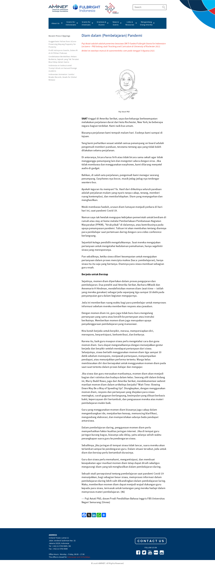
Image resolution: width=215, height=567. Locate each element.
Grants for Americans (86, 23)
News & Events (116, 23)
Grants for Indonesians (71, 23)
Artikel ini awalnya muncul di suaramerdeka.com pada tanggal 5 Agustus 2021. (118, 50)
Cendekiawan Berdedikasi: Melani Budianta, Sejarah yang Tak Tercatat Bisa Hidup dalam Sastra (64, 59)
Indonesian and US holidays (78, 557)
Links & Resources (129, 23)
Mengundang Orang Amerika (146, 23)
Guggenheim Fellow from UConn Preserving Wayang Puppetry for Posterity (62, 44)
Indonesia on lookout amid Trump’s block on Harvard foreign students (63, 68)
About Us (55, 23)
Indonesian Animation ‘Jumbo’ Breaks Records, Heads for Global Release (63, 77)
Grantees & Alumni (101, 23)
